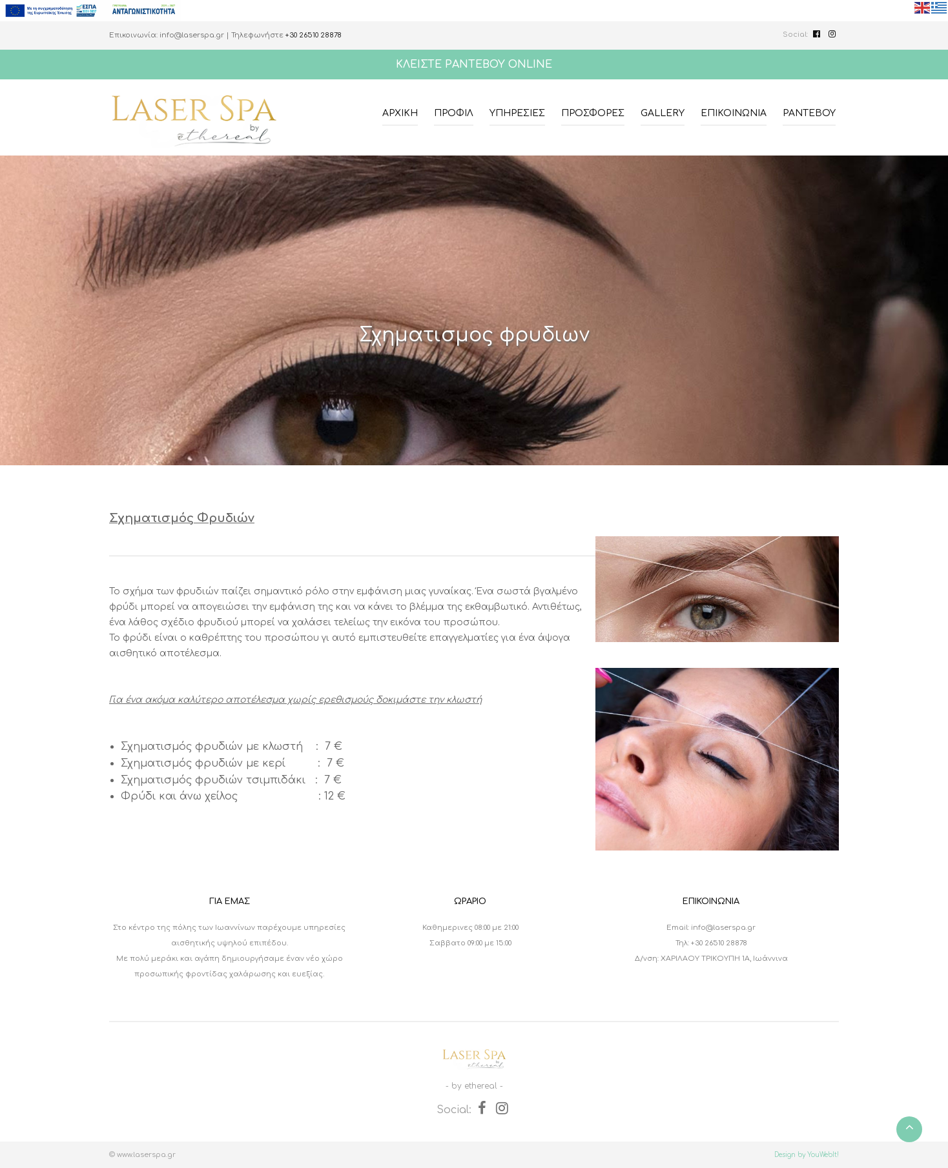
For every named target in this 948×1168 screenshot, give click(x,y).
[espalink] (90, 10)
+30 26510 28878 (313, 35)
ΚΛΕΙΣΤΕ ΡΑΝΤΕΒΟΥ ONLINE (474, 64)
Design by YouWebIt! (806, 1154)
